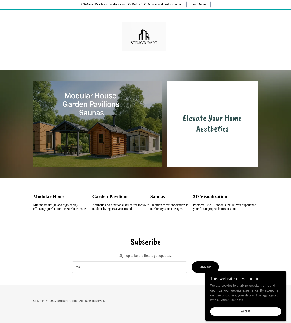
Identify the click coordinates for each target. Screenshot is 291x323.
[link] (145, 37)
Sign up (205, 267)
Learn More (198, 4)
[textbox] (129, 267)
